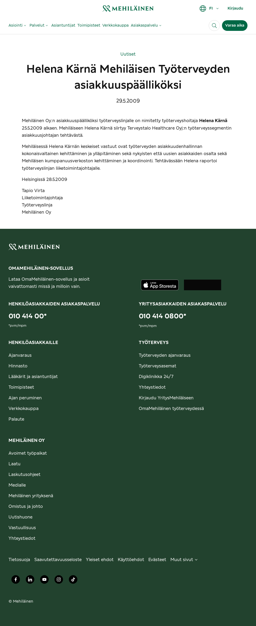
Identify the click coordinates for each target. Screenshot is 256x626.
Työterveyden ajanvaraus (165, 355)
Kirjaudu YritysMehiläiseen (166, 398)
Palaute (16, 419)
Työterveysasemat (157, 366)
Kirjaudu (235, 8)
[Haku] (214, 25)
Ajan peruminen (25, 398)
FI (209, 8)
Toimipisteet (21, 387)
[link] (127, 8)
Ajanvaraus (20, 355)
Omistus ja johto (26, 506)
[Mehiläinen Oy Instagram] (59, 581)
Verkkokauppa (24, 409)
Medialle (17, 485)
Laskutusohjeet (24, 474)
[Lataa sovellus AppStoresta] (160, 285)
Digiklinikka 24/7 (156, 377)
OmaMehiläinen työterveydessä (171, 409)
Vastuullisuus (22, 528)
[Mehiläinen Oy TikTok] (73, 581)
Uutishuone (20, 517)
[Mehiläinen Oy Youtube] (44, 581)
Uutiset (128, 54)
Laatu (14, 464)
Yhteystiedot (152, 387)
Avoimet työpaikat (28, 453)
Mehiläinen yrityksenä (31, 496)
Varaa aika (234, 25)
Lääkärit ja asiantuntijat (33, 377)
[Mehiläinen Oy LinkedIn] (30, 581)
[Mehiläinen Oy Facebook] (16, 581)
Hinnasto (18, 366)
